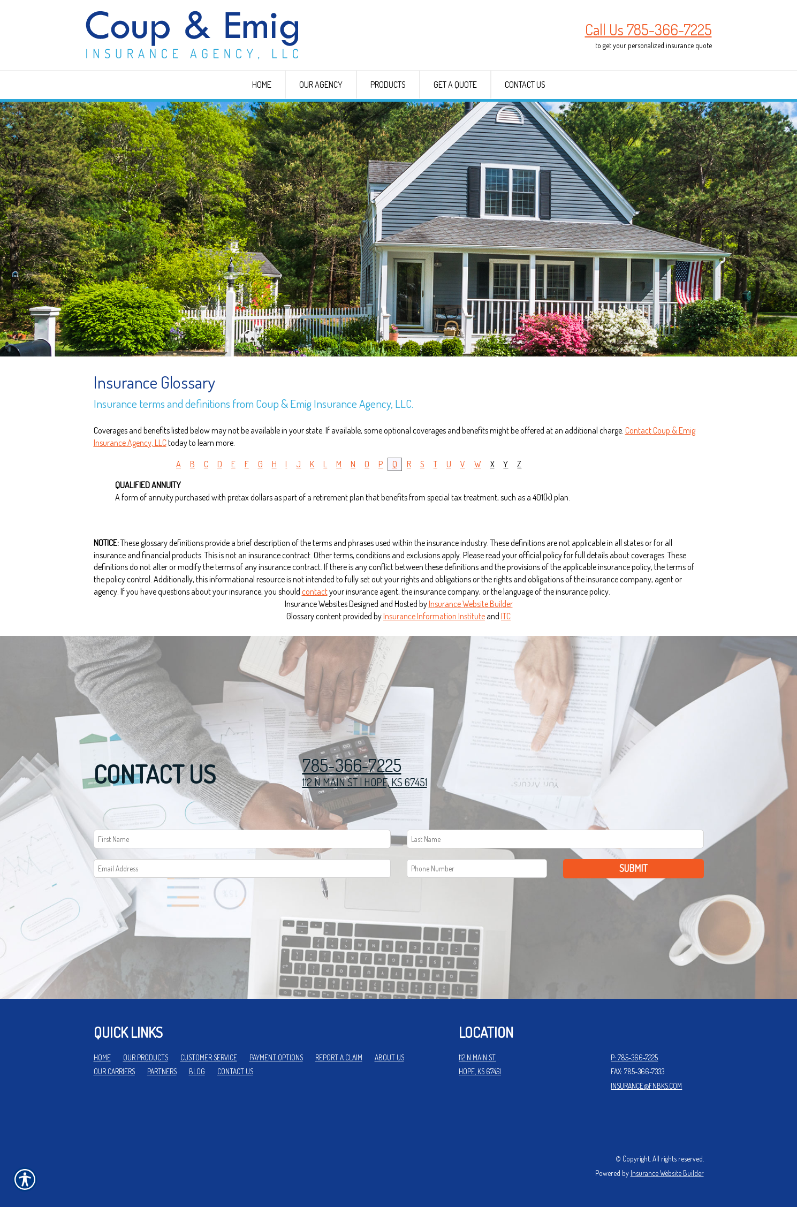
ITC (506, 616)
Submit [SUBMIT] (633, 868)
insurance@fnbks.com (646, 1085)
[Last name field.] (555, 839)
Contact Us (235, 1071)
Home (102, 1057)
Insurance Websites (316, 603)
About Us (389, 1057)
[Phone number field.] (477, 868)
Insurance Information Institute (434, 616)
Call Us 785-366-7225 (648, 29)
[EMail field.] (242, 868)
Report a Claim (338, 1057)
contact (315, 591)
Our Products (145, 1057)
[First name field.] (242, 839)
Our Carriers (114, 1071)
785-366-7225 (351, 765)
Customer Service (208, 1057)
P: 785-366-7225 (634, 1057)
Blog (197, 1071)
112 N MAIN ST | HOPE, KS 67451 (364, 782)
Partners (162, 1071)
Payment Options (276, 1057)
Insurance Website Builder (471, 603)
